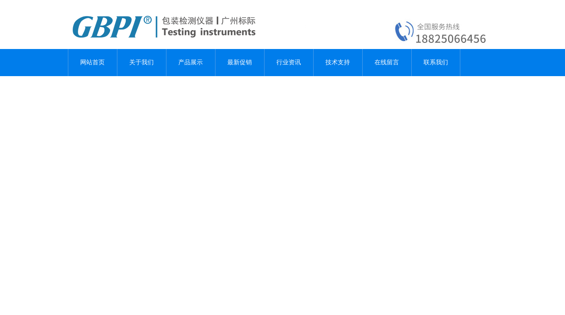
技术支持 (337, 62)
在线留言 (386, 62)
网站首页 (92, 62)
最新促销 (239, 62)
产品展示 (190, 62)
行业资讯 (288, 62)
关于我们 (141, 62)
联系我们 (436, 62)
